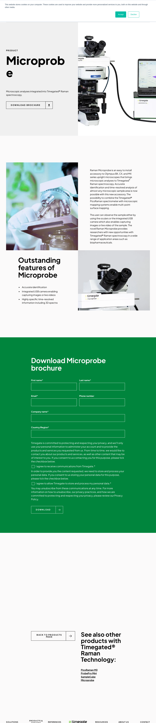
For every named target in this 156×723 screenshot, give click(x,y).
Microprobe (87, 680)
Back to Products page (49, 636)
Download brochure (26, 105)
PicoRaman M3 (89, 669)
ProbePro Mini (89, 673)
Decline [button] (134, 14)
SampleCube (88, 676)
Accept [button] (121, 14)
